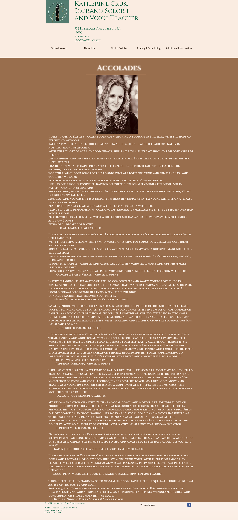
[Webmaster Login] (148, 505)
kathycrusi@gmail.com (54, 510)
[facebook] (189, 505)
